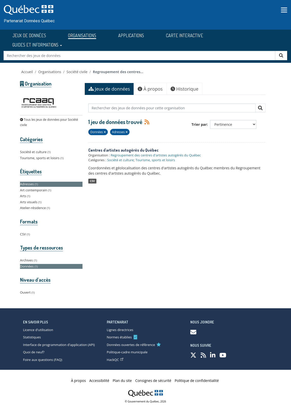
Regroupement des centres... (118, 71)
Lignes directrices (120, 330)
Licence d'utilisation (38, 330)
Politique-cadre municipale (127, 352)
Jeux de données (109, 89)
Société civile (77, 71)
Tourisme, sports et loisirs (155, 160)
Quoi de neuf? (33, 352)
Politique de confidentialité (197, 380)
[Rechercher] (281, 55)
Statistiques (32, 337)
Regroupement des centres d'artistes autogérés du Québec (156, 155)
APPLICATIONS (131, 35)
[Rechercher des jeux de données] (140, 55)
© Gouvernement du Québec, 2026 (145, 401)
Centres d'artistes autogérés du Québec (123, 150)
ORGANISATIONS (82, 35)
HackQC (115, 359)
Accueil (27, 71)
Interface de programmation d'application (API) (59, 344)
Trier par (199, 124)
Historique (184, 89)
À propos (150, 89)
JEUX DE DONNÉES (29, 35)
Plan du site (122, 380)
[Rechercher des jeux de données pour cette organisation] (172, 108)
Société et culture (120, 160)
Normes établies (119, 337)
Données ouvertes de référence (131, 344)
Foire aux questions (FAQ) (42, 359)
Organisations (49, 71)
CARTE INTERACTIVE (184, 35)
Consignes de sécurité (153, 380)
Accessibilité (99, 380)
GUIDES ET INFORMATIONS (37, 45)
